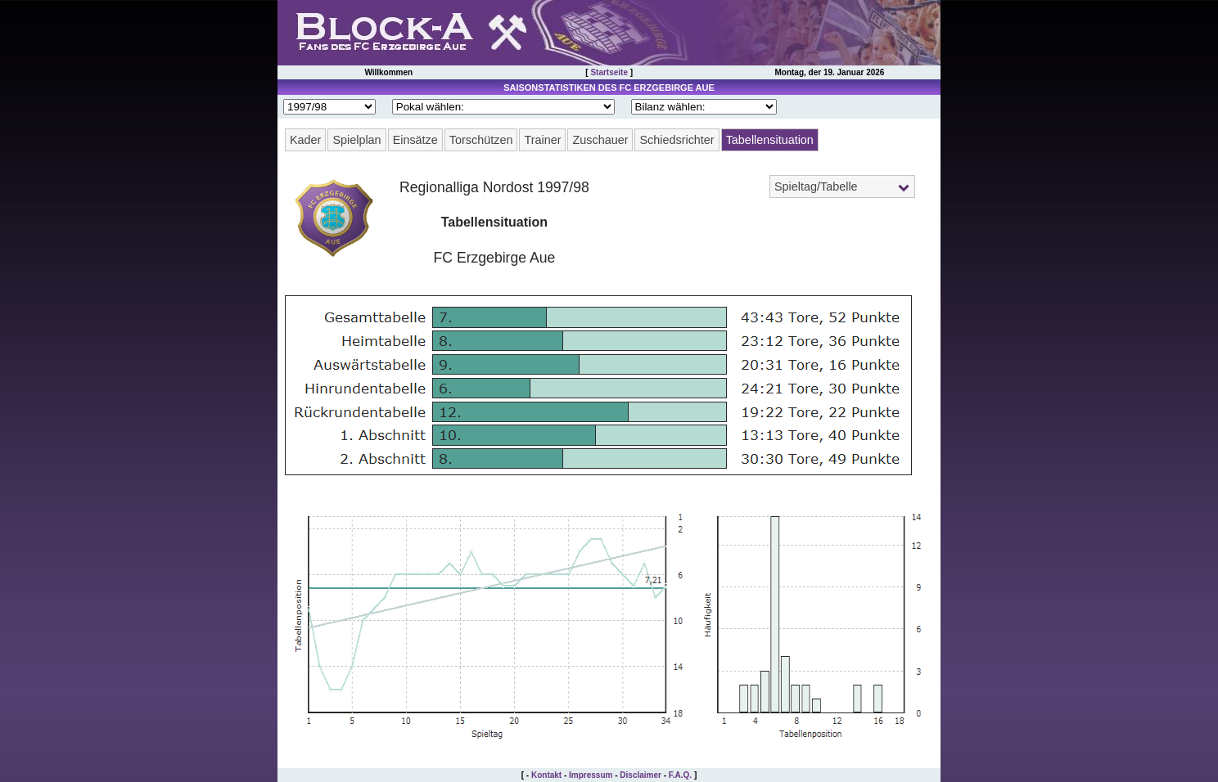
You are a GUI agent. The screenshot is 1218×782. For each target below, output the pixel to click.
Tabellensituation (770, 139)
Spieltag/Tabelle (816, 186)
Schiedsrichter (676, 139)
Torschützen (481, 139)
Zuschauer (600, 139)
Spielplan (356, 139)
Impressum (590, 775)
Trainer (542, 139)
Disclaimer (640, 775)
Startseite (609, 72)
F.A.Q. (680, 775)
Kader (305, 139)
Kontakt (546, 775)
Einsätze (415, 139)
